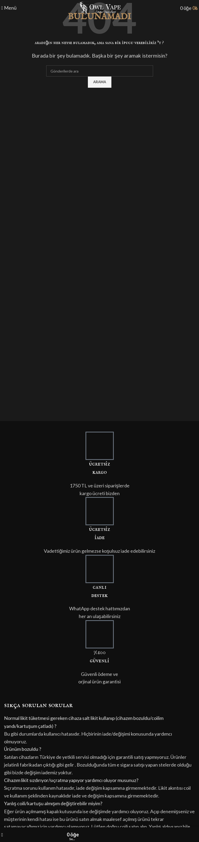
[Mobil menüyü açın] (9, 8)
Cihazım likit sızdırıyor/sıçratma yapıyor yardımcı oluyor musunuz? (71, 780)
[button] (99, 722)
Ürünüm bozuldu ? (22, 749)
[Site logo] (99, 7)
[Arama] (99, 71)
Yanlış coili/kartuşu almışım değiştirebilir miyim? (53, 803)
